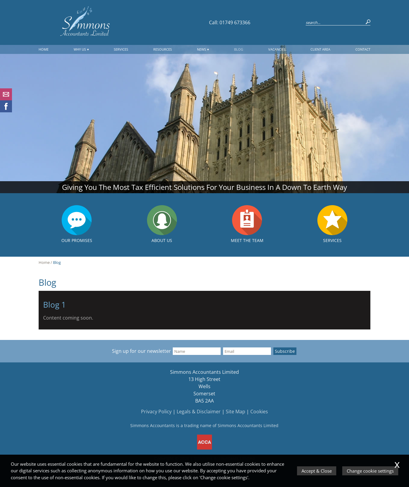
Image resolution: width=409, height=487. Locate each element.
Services (121, 49)
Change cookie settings (370, 471)
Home (44, 49)
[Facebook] (6, 110)
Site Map (235, 411)
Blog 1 (54, 305)
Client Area (320, 49)
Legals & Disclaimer (199, 411)
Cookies (259, 411)
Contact (362, 49)
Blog (238, 49)
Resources (162, 49)
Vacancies (277, 49)
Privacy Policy (156, 411)
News (201, 49)
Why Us (80, 49)
